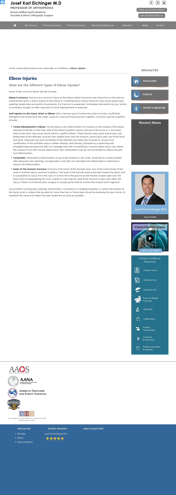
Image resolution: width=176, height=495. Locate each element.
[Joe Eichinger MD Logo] (35, 9)
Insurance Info (145, 290)
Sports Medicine (154, 107)
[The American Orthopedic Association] (27, 415)
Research (127, 25)
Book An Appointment (152, 10)
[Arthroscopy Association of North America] (22, 381)
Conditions (62, 68)
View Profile (150, 217)
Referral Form (145, 280)
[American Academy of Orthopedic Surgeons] (19, 369)
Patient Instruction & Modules (146, 348)
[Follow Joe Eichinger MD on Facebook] (151, 2)
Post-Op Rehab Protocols (145, 299)
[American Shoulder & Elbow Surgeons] (27, 392)
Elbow (147, 94)
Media (145, 25)
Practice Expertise (52, 25)
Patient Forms (145, 271)
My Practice (31, 25)
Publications (144, 319)
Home (15, 25)
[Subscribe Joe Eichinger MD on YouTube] (164, 2)
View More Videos (150, 250)
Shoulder (49, 68)
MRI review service (151, 15)
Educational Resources (102, 25)
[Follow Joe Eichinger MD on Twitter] (157, 2)
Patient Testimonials (144, 328)
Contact (160, 25)
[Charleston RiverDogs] (14, 404)
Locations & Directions (143, 338)
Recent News (150, 122)
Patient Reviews (57, 428)
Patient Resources (76, 25)
